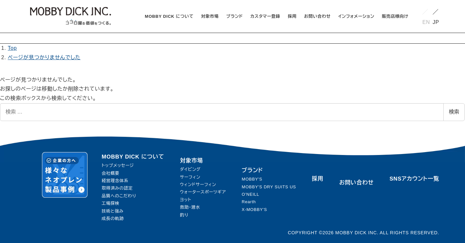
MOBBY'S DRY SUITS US (269, 186)
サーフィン (190, 177)
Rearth (249, 201)
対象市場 (191, 161)
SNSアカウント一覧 (414, 179)
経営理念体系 (115, 180)
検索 (454, 112)
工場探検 (110, 203)
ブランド (252, 170)
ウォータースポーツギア (203, 192)
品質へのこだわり (119, 195)
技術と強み (113, 211)
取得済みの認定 (117, 188)
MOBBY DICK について (133, 157)
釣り (184, 215)
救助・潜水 (190, 207)
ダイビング (190, 169)
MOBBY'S (252, 179)
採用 (318, 179)
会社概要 (110, 173)
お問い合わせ (356, 183)
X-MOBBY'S (254, 209)
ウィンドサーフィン (198, 184)
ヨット (185, 199)
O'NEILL (250, 194)
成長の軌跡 (113, 218)
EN (426, 22)
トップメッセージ (118, 165)
